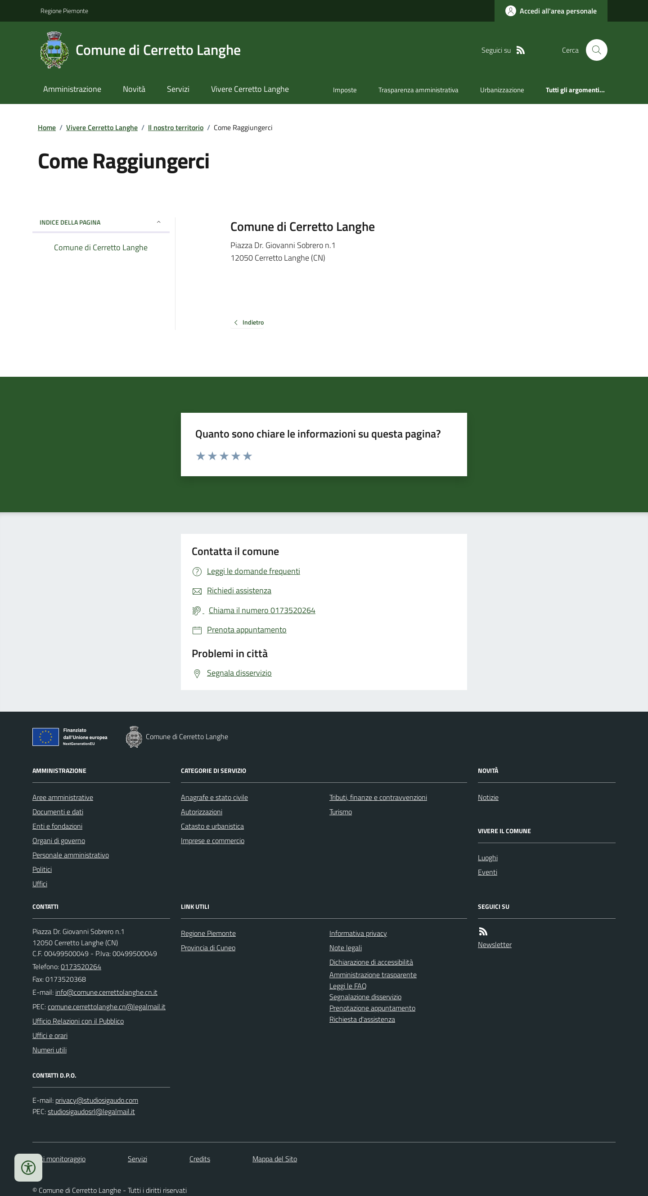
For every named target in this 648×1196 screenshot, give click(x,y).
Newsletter (495, 944)
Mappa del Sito (274, 1158)
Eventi (487, 872)
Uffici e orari (50, 1035)
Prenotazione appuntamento (372, 1007)
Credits (199, 1158)
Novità (134, 89)
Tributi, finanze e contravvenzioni (378, 797)
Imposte (345, 90)
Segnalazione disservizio (365, 996)
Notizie (488, 797)
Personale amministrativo (70, 854)
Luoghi (488, 857)
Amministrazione (72, 89)
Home (47, 127)
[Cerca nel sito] (593, 50)
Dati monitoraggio (59, 1158)
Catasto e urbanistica (212, 826)
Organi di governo (58, 840)
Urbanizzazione (502, 90)
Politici (42, 869)
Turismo (340, 811)
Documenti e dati (57, 811)
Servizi (178, 89)
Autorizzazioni (201, 811)
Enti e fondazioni (57, 826)
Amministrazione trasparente (373, 974)
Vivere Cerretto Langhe (250, 89)
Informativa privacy (358, 933)
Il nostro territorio (175, 127)
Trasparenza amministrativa (418, 90)
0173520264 (81, 966)
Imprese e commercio (212, 840)
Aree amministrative (62, 797)
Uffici (39, 883)
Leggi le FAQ (348, 985)
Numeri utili (49, 1049)
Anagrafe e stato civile (214, 797)
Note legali (345, 947)
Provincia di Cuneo (208, 947)
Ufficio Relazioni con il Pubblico (78, 1020)
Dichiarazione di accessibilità (371, 962)
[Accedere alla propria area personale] (551, 11)
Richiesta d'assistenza (362, 1019)
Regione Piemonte (64, 10)
